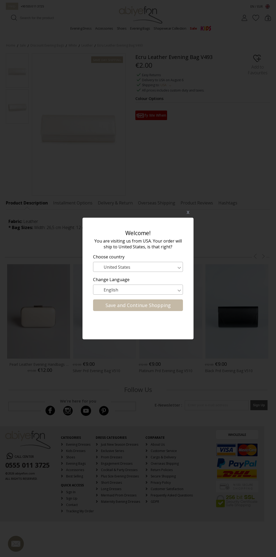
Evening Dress (81, 28)
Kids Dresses (75, 451)
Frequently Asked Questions (172, 495)
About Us (158, 444)
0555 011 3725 (27, 464)
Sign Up (71, 498)
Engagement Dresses (116, 463)
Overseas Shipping (165, 463)
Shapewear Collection (170, 28)
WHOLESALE (237, 434)
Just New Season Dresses (119, 444)
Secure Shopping (163, 476)
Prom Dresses (111, 457)
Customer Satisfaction (167, 489)
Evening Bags (140, 28)
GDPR (155, 501)
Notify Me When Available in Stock (151, 116)
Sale (193, 28)
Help (12, 6)
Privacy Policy (161, 482)
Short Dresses (111, 482)
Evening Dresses (78, 444)
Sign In (71, 492)
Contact (72, 505)
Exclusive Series (112, 451)
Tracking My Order (80, 511)
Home (10, 45)
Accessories (104, 28)
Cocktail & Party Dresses (119, 470)
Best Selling (74, 476)
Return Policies (162, 470)
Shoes (122, 28)
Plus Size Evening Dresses (120, 476)
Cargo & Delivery (163, 457)
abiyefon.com (25, 473)
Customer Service (164, 451)
